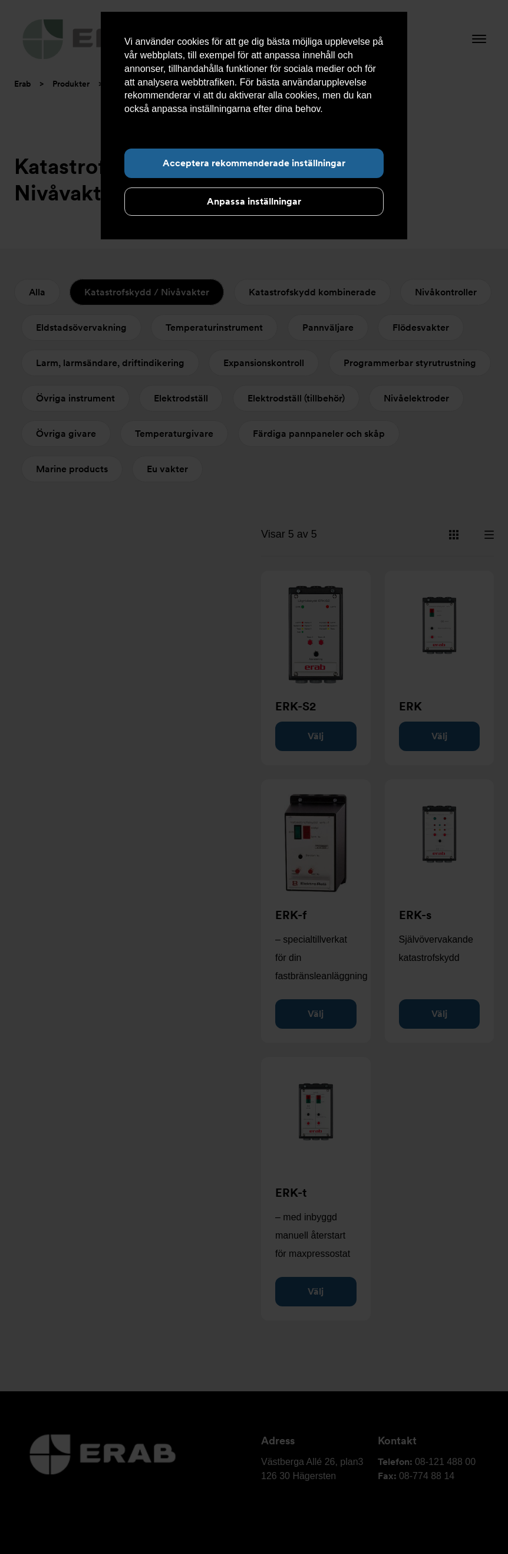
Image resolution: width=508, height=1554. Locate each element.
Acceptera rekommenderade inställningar (254, 163)
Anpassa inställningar (254, 201)
